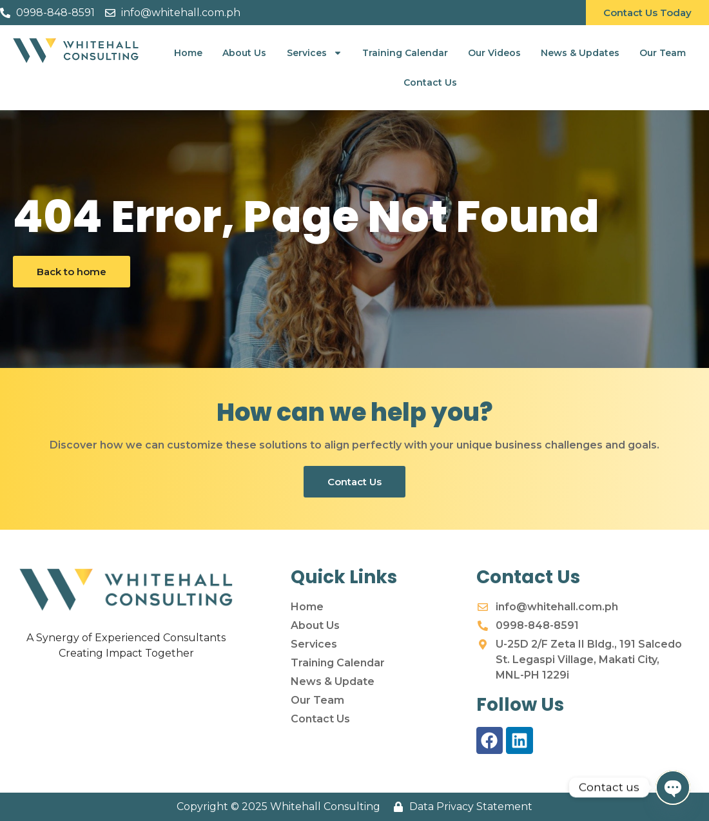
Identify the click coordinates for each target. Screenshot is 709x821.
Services (314, 53)
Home (188, 53)
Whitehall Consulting (325, 806)
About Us (244, 53)
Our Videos (494, 53)
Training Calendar (405, 53)
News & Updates (580, 53)
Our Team (662, 53)
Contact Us (430, 82)
